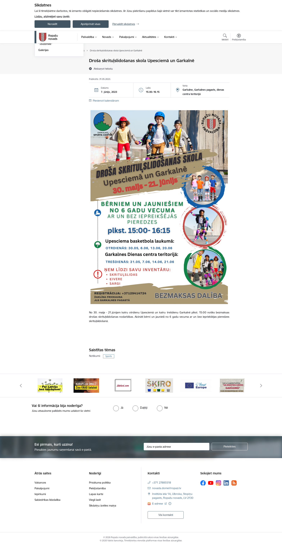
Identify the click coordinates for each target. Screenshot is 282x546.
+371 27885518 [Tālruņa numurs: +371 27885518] (161, 482)
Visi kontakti (165, 515)
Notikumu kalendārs (50, 61)
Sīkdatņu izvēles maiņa (102, 505)
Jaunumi (43, 67)
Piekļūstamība (97, 488)
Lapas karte (96, 494)
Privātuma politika (100, 482)
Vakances (40, 482)
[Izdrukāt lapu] (238, 59)
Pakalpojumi (42, 488)
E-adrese (158, 503)
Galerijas (43, 88)
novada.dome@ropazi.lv (166, 488)
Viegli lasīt (95, 499)
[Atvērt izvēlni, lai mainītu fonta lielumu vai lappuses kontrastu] (239, 37)
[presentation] (30, 423)
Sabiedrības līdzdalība (47, 499)
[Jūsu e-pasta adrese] (176, 446)
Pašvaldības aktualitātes (52, 73)
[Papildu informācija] (170, 503)
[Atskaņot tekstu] (103, 68)
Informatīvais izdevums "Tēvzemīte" (52, 81)
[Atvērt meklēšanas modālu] (225, 37)
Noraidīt (52, 24)
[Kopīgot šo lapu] (238, 68)
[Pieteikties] (230, 446)
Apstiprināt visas (90, 24)
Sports (108, 356)
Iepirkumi (40, 494)
